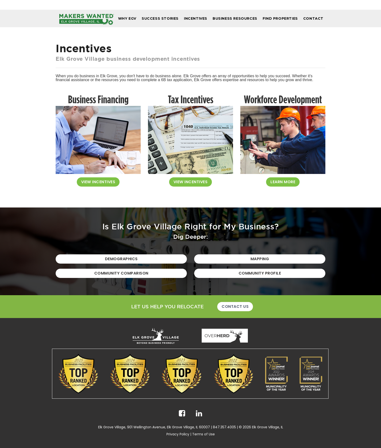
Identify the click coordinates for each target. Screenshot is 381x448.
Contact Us (235, 306)
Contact (313, 18)
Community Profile (260, 273)
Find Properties (280, 18)
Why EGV (127, 18)
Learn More (282, 182)
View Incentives (98, 182)
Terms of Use (203, 434)
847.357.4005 (224, 427)
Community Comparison (121, 273)
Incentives (195, 18)
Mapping (260, 259)
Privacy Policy (177, 434)
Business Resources (235, 18)
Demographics (121, 259)
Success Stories (160, 18)
